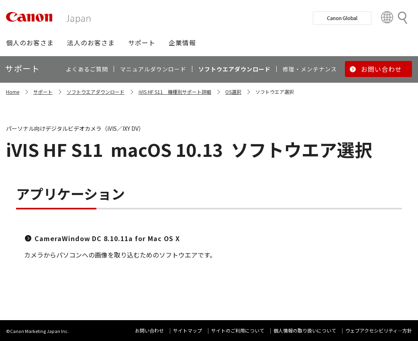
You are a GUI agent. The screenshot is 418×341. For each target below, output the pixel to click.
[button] (30, 42)
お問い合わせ (149, 330)
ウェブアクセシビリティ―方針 (378, 330)
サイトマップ (187, 330)
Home (12, 91)
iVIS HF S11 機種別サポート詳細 (175, 91)
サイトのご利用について (237, 330)
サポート (43, 91)
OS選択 (233, 91)
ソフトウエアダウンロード (95, 91)
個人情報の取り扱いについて (304, 330)
